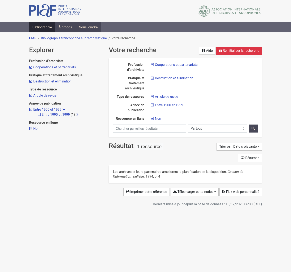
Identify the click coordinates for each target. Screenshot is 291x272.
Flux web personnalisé (240, 192)
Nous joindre (88, 27)
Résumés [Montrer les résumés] (250, 158)
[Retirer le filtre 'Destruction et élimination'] (174, 78)
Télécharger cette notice (193, 192)
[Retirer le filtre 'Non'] (158, 119)
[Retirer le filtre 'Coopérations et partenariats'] (176, 65)
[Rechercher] (253, 129)
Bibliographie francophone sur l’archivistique (74, 38)
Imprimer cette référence (146, 192)
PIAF (32, 38)
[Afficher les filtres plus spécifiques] (77, 114)
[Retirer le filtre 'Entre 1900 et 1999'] (169, 105)
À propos (65, 27)
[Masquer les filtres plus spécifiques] (64, 109)
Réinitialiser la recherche (239, 51)
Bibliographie (42, 27)
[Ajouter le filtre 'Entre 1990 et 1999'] (56, 115)
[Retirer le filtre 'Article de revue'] (166, 97)
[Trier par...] (239, 147)
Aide (207, 51)
